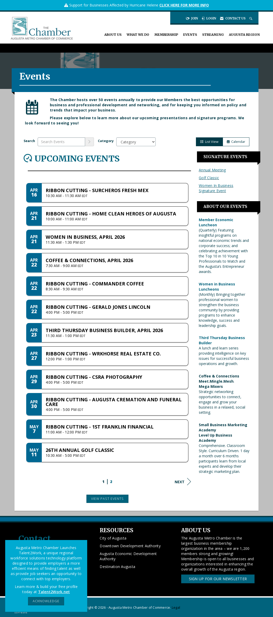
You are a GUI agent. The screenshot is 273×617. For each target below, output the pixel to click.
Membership (166, 35)
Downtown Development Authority (130, 545)
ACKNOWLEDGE (46, 601)
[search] (89, 141)
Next (183, 481)
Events (190, 35)
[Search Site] (251, 18)
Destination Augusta (117, 566)
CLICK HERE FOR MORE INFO (184, 5)
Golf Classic (209, 177)
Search (29, 141)
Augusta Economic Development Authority (128, 556)
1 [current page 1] (103, 481)
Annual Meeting (212, 169)
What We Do (138, 35)
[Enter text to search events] (61, 141)
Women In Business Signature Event (216, 188)
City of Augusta (113, 538)
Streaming (213, 35)
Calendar (236, 141)
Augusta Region (244, 35)
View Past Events (107, 498)
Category (106, 141)
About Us (112, 35)
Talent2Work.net (54, 591)
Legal (176, 607)
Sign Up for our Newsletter (218, 578)
